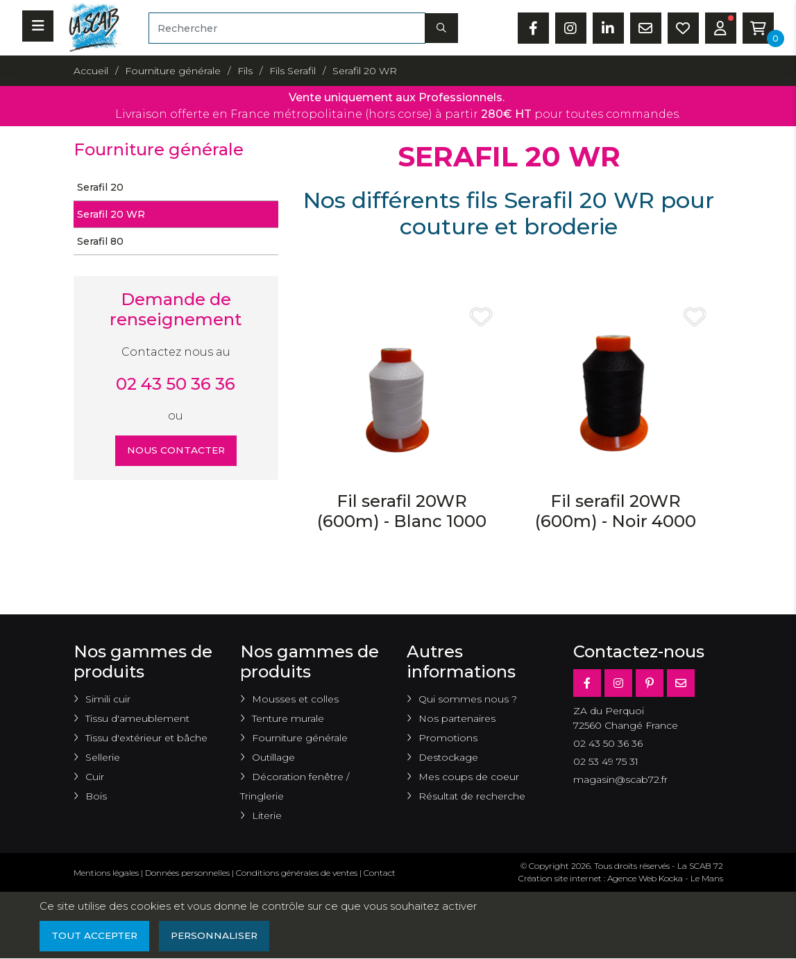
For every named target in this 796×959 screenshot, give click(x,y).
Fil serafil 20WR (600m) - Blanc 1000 (401, 511)
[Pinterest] (649, 683)
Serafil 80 (100, 241)
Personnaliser (218, 936)
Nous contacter (176, 450)
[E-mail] (681, 683)
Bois (96, 796)
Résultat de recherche (471, 796)
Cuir (94, 776)
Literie (267, 815)
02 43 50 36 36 (175, 384)
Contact (380, 872)
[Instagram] (618, 683)
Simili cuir (107, 699)
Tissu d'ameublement (137, 718)
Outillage (273, 757)
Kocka (671, 878)
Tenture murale (288, 718)
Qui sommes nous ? (467, 699)
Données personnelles (187, 872)
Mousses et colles (295, 699)
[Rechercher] (287, 28)
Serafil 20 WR (111, 214)
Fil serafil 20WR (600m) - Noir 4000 (615, 511)
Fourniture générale (300, 738)
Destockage (448, 757)
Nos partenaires (457, 718)
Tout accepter (95, 936)
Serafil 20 (100, 187)
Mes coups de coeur (468, 776)
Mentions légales (106, 872)
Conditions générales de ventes (296, 872)
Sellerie (102, 757)
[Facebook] (587, 683)
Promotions (447, 738)
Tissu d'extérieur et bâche (146, 738)
